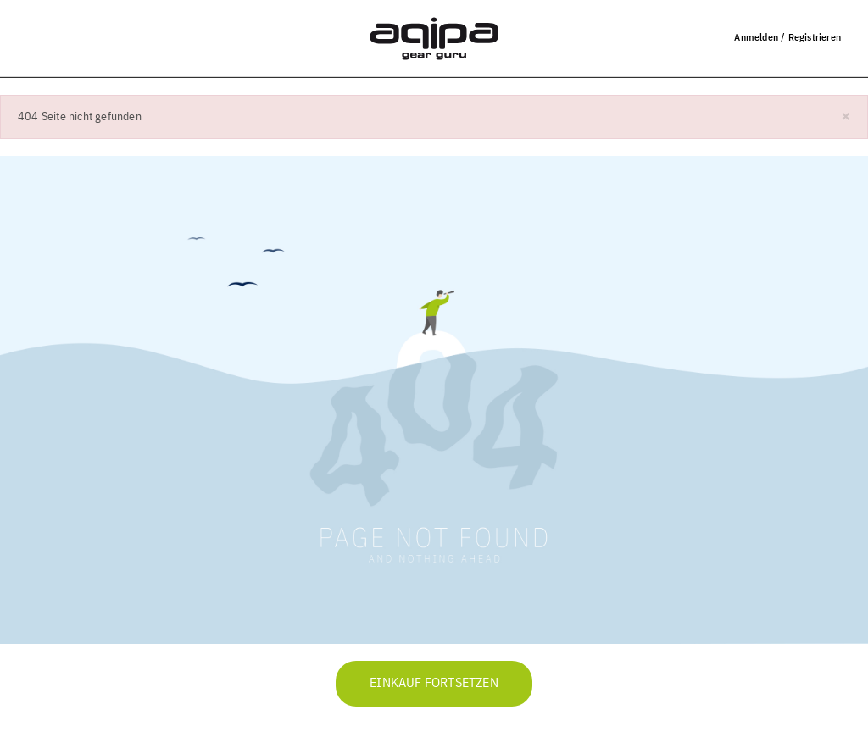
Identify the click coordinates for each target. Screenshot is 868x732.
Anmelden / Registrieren (787, 36)
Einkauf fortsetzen (434, 683)
